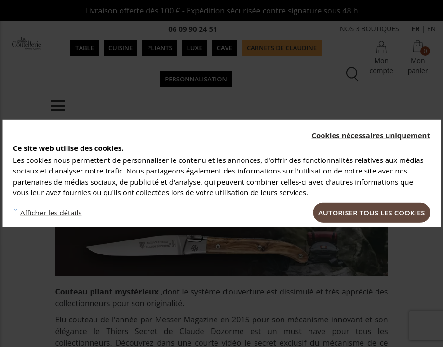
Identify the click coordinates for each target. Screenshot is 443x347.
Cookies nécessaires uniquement (370, 135)
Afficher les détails (50, 212)
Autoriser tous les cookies (371, 212)
